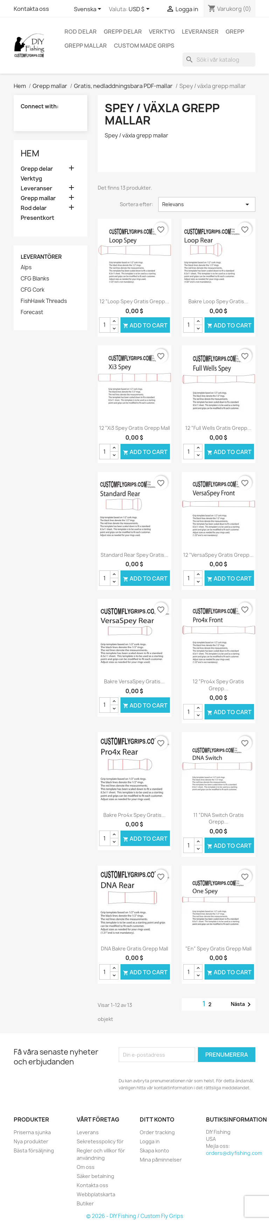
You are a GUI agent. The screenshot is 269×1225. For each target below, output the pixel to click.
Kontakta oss (31, 9)
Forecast (32, 312)
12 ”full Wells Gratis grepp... (218, 428)
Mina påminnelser (161, 1159)
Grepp (235, 31)
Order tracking (157, 1132)
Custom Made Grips (144, 45)
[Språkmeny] (89, 9)
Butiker (85, 1203)
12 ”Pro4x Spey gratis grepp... (218, 685)
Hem (30, 153)
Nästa (242, 1004)
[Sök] (218, 60)
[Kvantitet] (104, 325)
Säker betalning (95, 1175)
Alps (26, 267)
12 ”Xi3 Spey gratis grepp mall (134, 428)
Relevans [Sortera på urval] (206, 204)
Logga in (150, 1141)
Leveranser (200, 31)
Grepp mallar (85, 45)
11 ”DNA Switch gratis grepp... (218, 818)
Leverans (88, 1132)
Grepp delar (123, 31)
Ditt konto (157, 1119)
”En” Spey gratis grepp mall (218, 948)
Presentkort (37, 218)
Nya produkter (31, 1141)
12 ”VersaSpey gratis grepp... (218, 554)
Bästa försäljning (34, 1150)
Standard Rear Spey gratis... (134, 554)
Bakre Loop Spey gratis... (218, 301)
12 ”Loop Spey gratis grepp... (134, 301)
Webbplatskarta (96, 1194)
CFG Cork (32, 289)
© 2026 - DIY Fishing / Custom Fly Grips (134, 1215)
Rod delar (80, 31)
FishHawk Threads (44, 301)
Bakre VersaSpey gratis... (134, 681)
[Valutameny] (140, 9)
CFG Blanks (35, 278)
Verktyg (162, 31)
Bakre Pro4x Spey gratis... (134, 815)
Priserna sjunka (32, 1132)
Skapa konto (154, 1150)
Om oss (86, 1166)
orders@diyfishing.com (234, 1152)
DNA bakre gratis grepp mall (134, 948)
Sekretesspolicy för (100, 1141)
